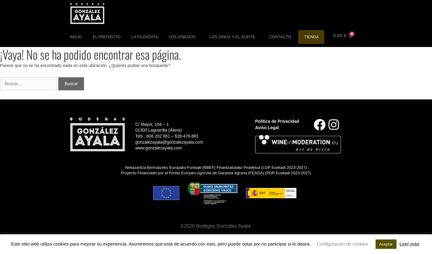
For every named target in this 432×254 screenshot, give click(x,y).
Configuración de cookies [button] (342, 243)
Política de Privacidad (277, 121)
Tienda (311, 37)
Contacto (280, 37)
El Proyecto (107, 37)
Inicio (76, 37)
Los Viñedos (183, 37)
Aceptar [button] (386, 244)
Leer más (410, 243)
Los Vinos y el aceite (233, 37)
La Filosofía (144, 37)
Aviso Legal (267, 127)
